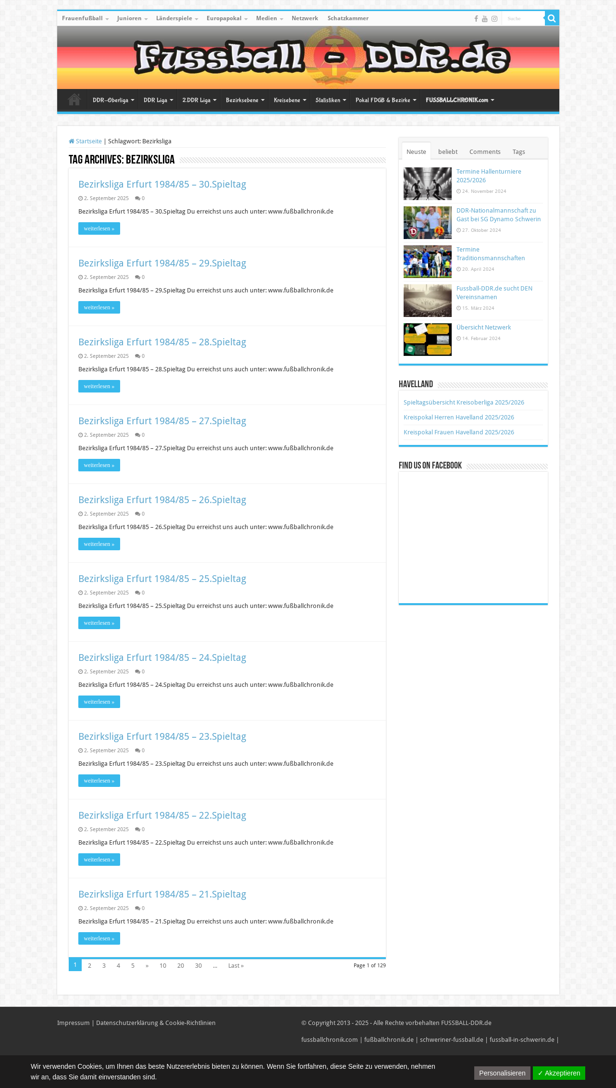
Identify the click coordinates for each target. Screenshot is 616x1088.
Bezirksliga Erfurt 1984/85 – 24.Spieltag (162, 657)
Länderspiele (174, 18)
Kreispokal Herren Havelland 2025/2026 (459, 417)
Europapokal (224, 18)
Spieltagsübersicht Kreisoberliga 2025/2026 (464, 402)
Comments (485, 151)
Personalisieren (502, 1073)
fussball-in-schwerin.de (522, 1039)
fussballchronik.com (329, 1039)
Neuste (416, 151)
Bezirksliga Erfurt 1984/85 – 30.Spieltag (162, 184)
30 (198, 965)
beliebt (447, 151)
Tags (519, 151)
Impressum (73, 1022)
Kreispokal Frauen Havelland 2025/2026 (459, 432)
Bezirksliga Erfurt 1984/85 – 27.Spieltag (162, 421)
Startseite (74, 99)
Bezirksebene (242, 100)
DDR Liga (155, 100)
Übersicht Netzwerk (483, 327)
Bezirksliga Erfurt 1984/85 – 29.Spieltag (162, 263)
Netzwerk (305, 18)
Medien (266, 18)
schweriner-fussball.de (451, 1039)
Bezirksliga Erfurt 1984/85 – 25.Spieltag (162, 578)
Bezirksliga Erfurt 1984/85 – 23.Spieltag (162, 736)
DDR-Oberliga (110, 100)
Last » (236, 965)
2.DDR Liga (196, 100)
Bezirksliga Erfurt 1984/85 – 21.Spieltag (162, 894)
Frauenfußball (82, 18)
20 (180, 965)
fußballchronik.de (389, 1039)
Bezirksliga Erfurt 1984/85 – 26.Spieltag (162, 500)
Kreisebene (287, 100)
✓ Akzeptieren (559, 1073)
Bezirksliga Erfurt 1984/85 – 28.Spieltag (162, 342)
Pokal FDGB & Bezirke (383, 100)
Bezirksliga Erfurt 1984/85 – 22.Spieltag (162, 815)
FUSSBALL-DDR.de (466, 1022)
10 (163, 965)
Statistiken (328, 100)
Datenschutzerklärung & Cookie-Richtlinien (156, 1022)
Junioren (129, 18)
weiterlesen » (99, 228)
